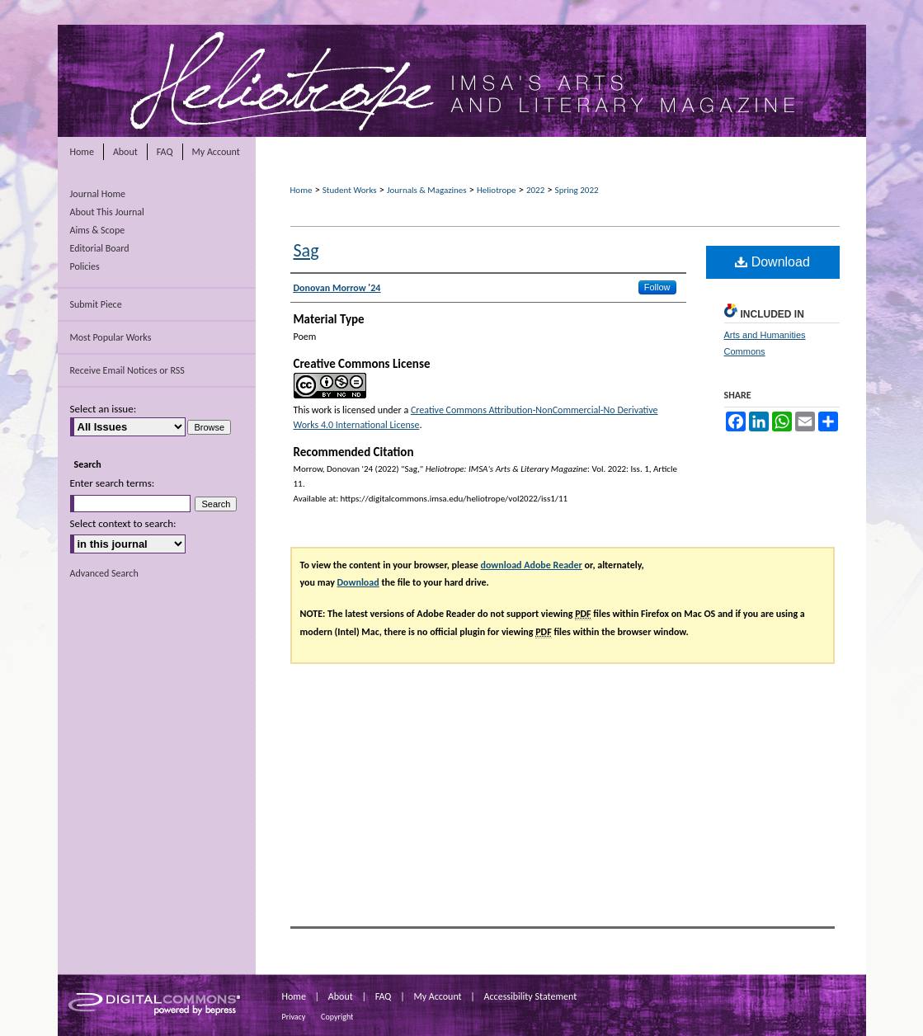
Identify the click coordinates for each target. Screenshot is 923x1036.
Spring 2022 (577, 190)
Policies (85, 266)
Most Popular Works (111, 337)
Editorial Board (100, 248)
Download (772, 262)
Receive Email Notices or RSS (127, 370)
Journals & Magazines (427, 190)
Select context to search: (123, 523)
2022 (535, 190)
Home (301, 190)
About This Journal (107, 212)
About (340, 996)
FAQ (383, 996)
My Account (437, 996)
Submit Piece (96, 304)
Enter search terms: (112, 483)
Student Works (350, 190)
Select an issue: (103, 409)
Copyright (337, 1016)
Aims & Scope (97, 230)
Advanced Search (104, 573)
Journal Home (98, 194)
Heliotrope (496, 190)
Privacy (294, 1016)
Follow (657, 287)
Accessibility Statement (530, 996)
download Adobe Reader (531, 565)
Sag (306, 250)
